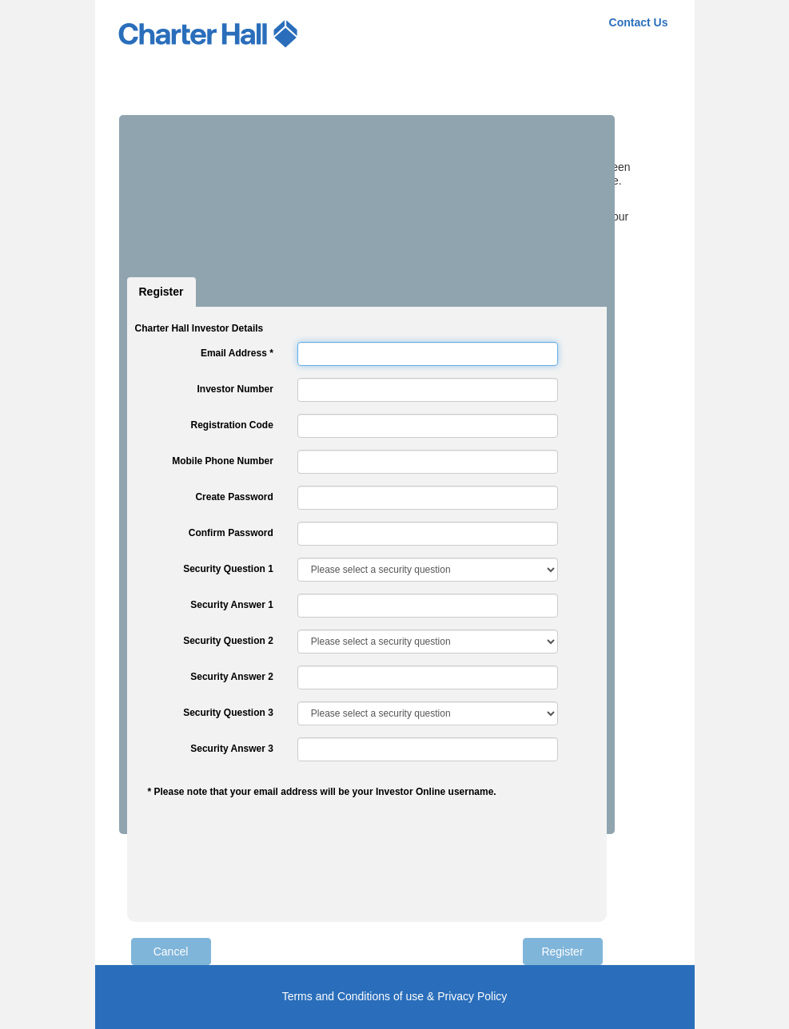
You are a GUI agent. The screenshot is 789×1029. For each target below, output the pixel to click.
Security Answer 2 (231, 676)
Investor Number (235, 389)
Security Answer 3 (231, 748)
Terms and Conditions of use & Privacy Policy (395, 996)
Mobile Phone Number (222, 461)
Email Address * (237, 353)
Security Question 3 (228, 712)
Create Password (234, 497)
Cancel (171, 951)
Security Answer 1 (231, 604)
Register (161, 291)
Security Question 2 (228, 640)
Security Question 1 (228, 568)
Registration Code (231, 425)
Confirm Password (231, 532)
